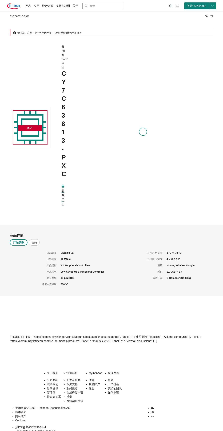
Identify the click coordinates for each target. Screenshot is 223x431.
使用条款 (20, 402)
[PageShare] (206, 15)
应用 (36, 5)
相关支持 (72, 378)
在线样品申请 (74, 387)
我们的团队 (115, 382)
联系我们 (52, 378)
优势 (91, 374)
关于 (75, 5)
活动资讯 (52, 382)
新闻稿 (51, 387)
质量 (69, 391)
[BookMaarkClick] (211, 15)
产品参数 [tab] (18, 236)
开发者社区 (73, 374)
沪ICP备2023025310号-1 (30, 421)
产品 (28, 5)
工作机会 (113, 378)
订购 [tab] (34, 237)
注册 (91, 382)
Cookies (20, 414)
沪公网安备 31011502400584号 (35, 426)
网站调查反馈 (74, 395)
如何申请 (113, 387)
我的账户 (94, 378)
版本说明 (20, 406)
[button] (171, 6)
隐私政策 (20, 410)
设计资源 (47, 5)
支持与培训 (63, 5)
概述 (110, 374)
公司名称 (52, 374)
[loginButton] (200, 5)
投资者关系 (54, 391)
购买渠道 (72, 382)
